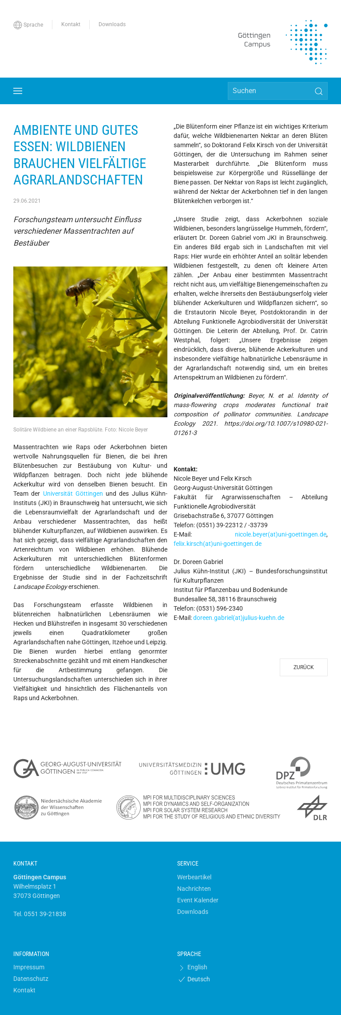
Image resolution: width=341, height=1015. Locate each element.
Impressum (28, 967)
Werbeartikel (194, 877)
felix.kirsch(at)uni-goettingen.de (218, 543)
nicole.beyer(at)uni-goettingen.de (280, 534)
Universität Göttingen (73, 493)
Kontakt (24, 990)
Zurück (303, 667)
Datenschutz (30, 978)
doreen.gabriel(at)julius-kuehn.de (238, 617)
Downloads (192, 911)
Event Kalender (197, 900)
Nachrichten (194, 888)
